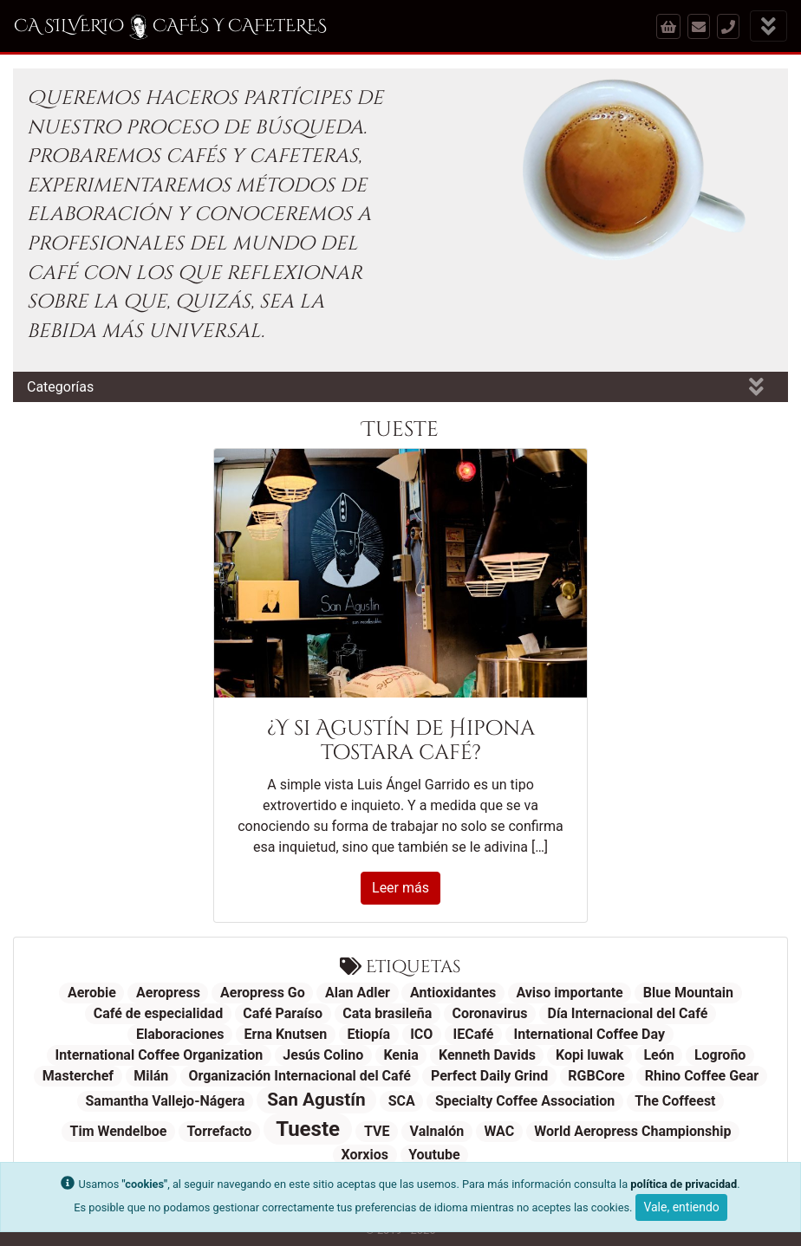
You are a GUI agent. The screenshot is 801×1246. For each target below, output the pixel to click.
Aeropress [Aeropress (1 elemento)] (168, 992)
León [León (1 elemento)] (658, 1055)
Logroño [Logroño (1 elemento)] (720, 1055)
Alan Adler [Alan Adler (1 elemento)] (357, 992)
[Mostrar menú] (768, 26)
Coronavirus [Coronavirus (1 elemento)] (489, 1013)
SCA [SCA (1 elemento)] (401, 1101)
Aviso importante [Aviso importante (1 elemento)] (569, 992)
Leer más (400, 887)
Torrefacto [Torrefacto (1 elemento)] (219, 1131)
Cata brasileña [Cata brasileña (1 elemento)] (387, 1013)
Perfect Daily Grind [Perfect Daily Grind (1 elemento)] (489, 1076)
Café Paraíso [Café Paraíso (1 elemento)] (282, 1013)
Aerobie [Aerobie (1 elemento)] (92, 992)
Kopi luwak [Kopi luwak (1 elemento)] (589, 1055)
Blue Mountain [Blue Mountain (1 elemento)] (688, 992)
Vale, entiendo (681, 1207)
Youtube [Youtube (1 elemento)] (433, 1154)
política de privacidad (683, 1184)
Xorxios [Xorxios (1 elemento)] (364, 1154)
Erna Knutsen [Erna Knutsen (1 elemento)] (286, 1034)
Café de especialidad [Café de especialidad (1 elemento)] (159, 1013)
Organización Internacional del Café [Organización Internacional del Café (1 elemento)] (299, 1076)
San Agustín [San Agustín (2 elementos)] (316, 1099)
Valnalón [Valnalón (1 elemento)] (437, 1131)
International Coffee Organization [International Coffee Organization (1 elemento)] (159, 1055)
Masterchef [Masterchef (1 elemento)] (78, 1076)
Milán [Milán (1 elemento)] (151, 1076)
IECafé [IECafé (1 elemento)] (473, 1034)
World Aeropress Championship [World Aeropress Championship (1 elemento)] (632, 1131)
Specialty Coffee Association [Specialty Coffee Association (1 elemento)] (525, 1101)
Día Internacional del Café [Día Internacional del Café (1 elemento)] (628, 1013)
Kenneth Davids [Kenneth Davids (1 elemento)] (487, 1055)
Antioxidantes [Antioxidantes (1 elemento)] (453, 992)
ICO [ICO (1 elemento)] (421, 1034)
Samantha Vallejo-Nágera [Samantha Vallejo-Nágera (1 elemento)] (164, 1101)
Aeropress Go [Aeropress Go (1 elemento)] (262, 992)
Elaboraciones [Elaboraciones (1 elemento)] (180, 1034)
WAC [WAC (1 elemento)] (499, 1131)
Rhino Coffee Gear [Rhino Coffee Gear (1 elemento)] (702, 1076)
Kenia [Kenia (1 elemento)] (400, 1055)
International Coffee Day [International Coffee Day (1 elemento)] (589, 1034)
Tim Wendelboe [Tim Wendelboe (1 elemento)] (117, 1131)
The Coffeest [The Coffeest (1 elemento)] (675, 1101)
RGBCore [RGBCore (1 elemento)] (596, 1076)
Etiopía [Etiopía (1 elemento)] (368, 1034)
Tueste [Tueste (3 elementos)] (308, 1129)
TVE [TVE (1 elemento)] (377, 1131)
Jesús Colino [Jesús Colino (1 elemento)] (323, 1055)
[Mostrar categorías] (756, 387)
